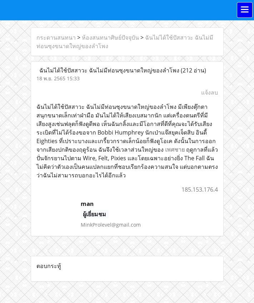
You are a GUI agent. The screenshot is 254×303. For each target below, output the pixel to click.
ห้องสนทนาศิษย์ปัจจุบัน (110, 37)
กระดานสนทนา (56, 37)
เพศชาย (175, 149)
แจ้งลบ (209, 92)
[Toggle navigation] (245, 10)
